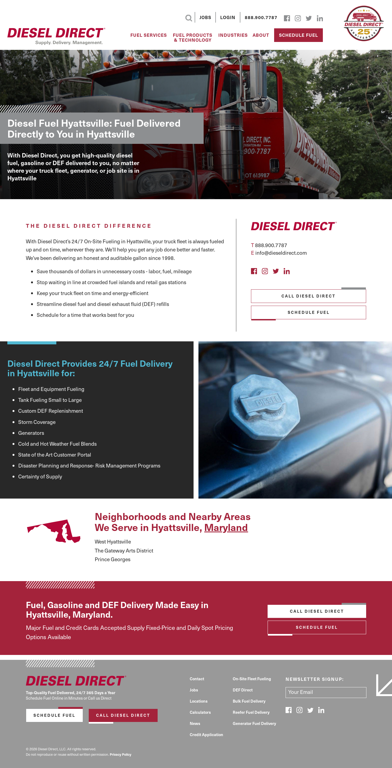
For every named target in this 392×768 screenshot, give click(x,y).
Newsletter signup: (315, 679)
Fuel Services (148, 35)
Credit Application (206, 734)
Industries (233, 35)
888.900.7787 (261, 17)
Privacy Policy (120, 754)
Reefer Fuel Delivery (251, 712)
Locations (199, 701)
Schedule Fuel (298, 35)
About (261, 35)
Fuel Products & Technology (192, 38)
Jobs (205, 17)
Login (227, 17)
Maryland (226, 527)
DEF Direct (243, 690)
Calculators (200, 712)
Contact (197, 678)
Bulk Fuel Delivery (249, 701)
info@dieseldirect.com (281, 252)
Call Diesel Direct (308, 296)
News (195, 723)
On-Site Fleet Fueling (252, 678)
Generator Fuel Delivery (254, 723)
